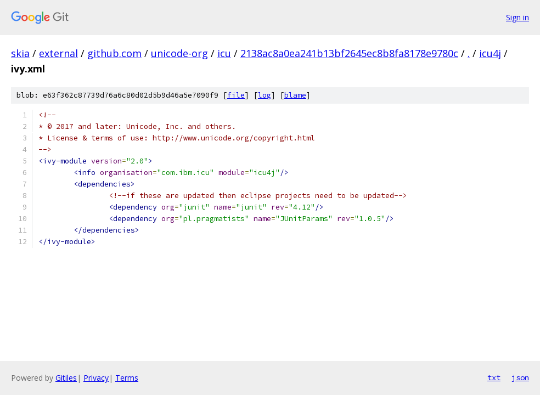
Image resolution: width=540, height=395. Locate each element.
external (58, 53)
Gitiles (66, 378)
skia (20, 53)
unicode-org (179, 53)
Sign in (517, 17)
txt (493, 377)
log (264, 95)
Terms (126, 378)
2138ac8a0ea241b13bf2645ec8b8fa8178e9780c (349, 53)
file (236, 95)
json (520, 377)
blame (295, 95)
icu (224, 53)
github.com (114, 53)
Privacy (96, 378)
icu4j (490, 53)
